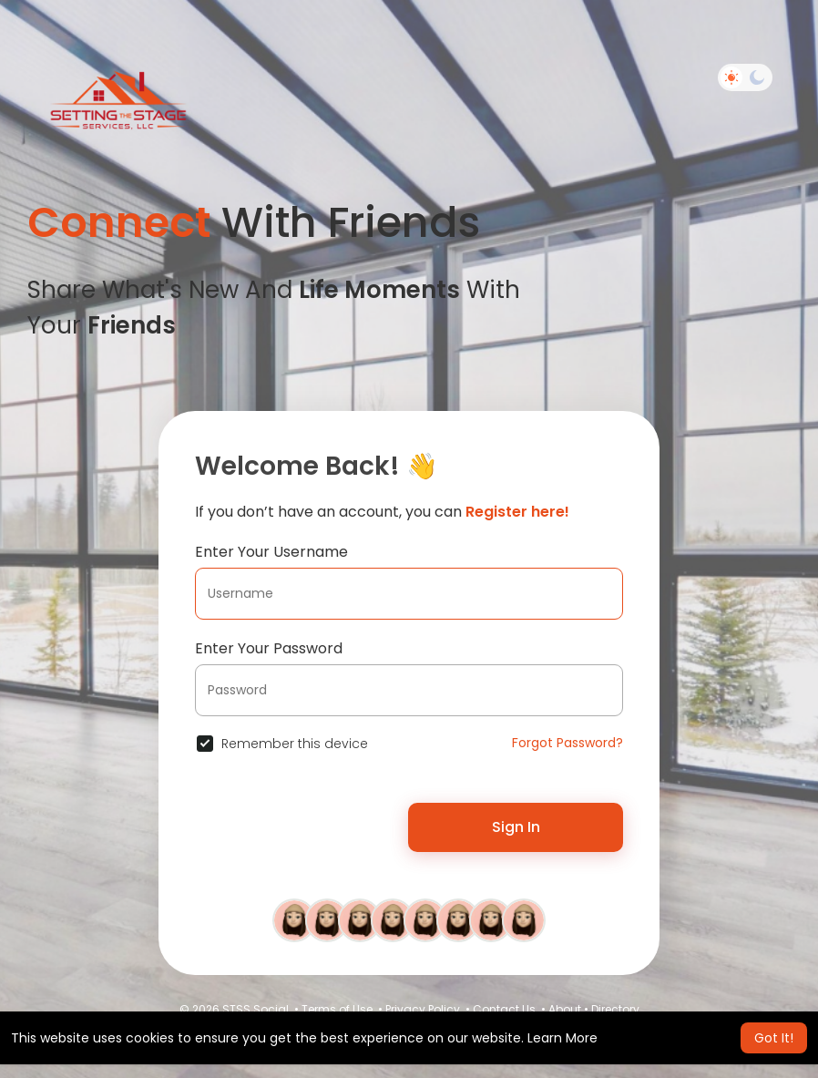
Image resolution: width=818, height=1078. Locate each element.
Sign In (516, 826)
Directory (615, 1009)
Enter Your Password (269, 648)
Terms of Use (337, 1009)
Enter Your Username (271, 551)
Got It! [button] (773, 1038)
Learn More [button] (562, 1038)
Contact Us (504, 1009)
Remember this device (294, 743)
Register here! (517, 511)
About (564, 1009)
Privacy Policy (422, 1009)
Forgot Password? (567, 743)
